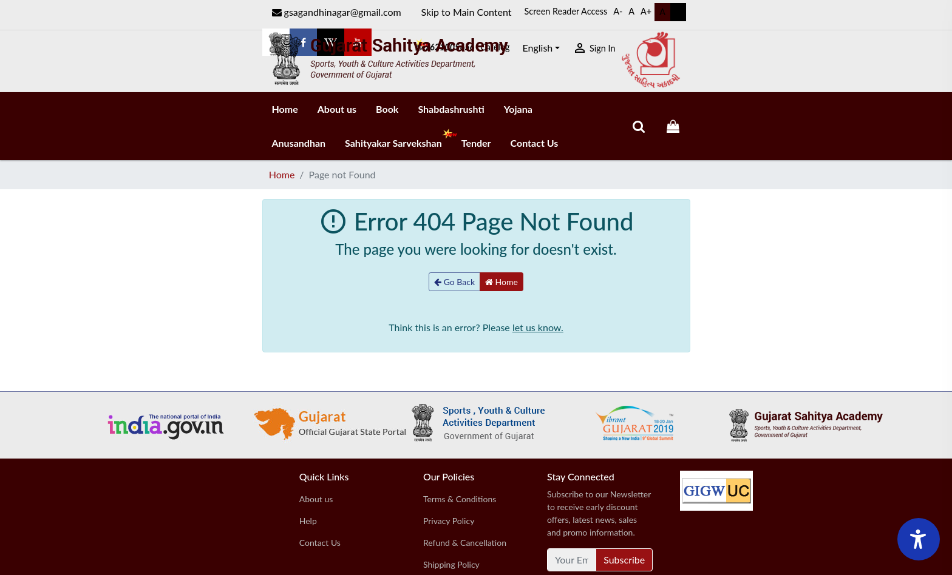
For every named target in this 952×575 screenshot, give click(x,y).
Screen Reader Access (566, 11)
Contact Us (535, 143)
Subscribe (624, 559)
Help (308, 521)
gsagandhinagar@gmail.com (336, 12)
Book (387, 109)
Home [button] (501, 282)
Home (285, 109)
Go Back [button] (454, 282)
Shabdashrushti (451, 109)
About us (337, 109)
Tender (476, 143)
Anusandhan (299, 143)
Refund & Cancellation (464, 542)
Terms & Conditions (459, 499)
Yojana (518, 109)
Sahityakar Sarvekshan (398, 139)
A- (617, 11)
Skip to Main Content (466, 12)
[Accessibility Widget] (918, 539)
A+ (646, 11)
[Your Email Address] (571, 559)
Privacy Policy (448, 521)
